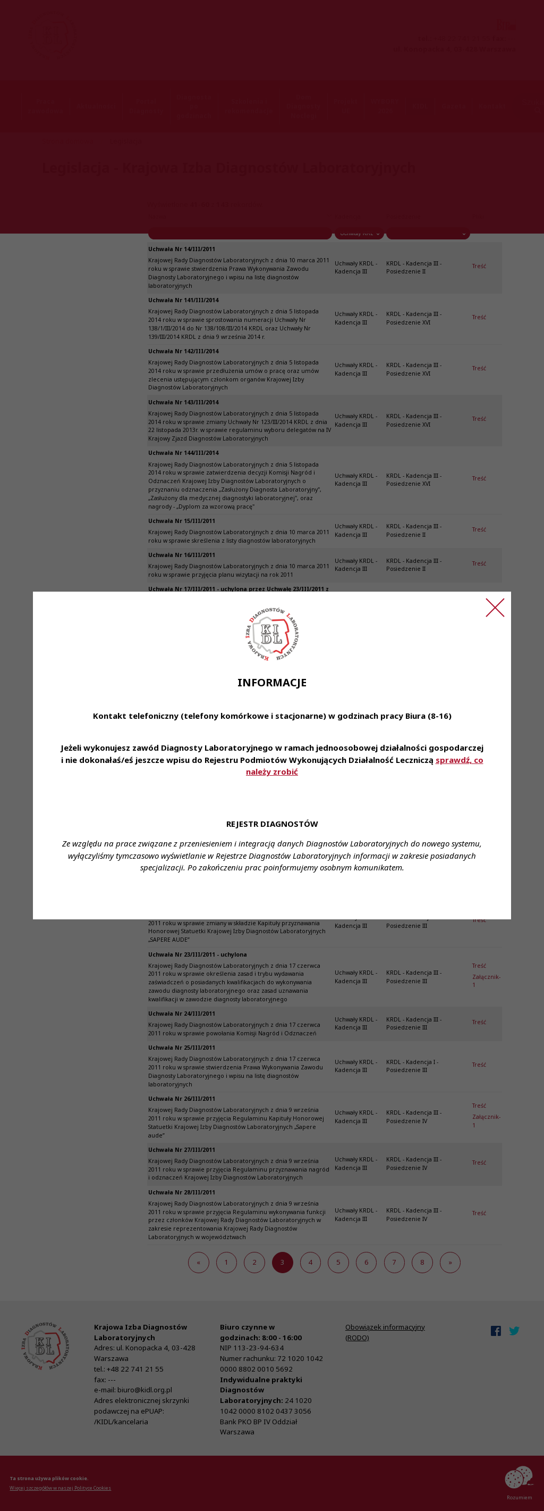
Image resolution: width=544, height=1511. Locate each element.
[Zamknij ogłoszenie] (495, 608)
